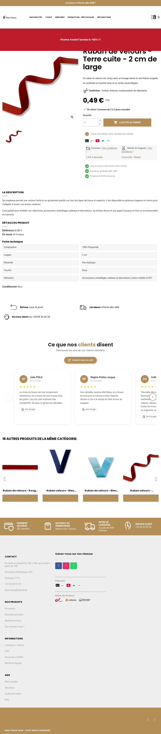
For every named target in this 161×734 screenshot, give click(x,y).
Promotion (10, 608)
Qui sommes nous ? (14, 626)
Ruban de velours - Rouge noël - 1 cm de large (20, 490)
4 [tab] (85, 506)
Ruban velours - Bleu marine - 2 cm (60, 490)
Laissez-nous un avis (80, 360)
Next (156, 479)
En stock (7, 234)
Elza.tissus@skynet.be (16, 590)
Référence (8, 230)
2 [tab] (79, 506)
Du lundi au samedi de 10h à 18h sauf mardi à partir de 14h (27, 564)
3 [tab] (82, 506)
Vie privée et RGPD (14, 657)
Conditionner (9, 286)
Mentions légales (13, 663)
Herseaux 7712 (12, 578)
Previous (4, 479)
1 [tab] (75, 506)
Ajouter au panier (127, 122)
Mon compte (11, 681)
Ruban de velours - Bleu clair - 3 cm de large (100, 490)
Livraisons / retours (14, 645)
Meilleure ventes (13, 620)
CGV (7, 651)
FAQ (7, 699)
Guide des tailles (13, 693)
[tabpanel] (20, 477)
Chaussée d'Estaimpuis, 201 (19, 572)
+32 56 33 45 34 (13, 584)
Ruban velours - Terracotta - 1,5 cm (141, 490)
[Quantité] (90, 122)
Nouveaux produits (14, 614)
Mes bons (10, 687)
